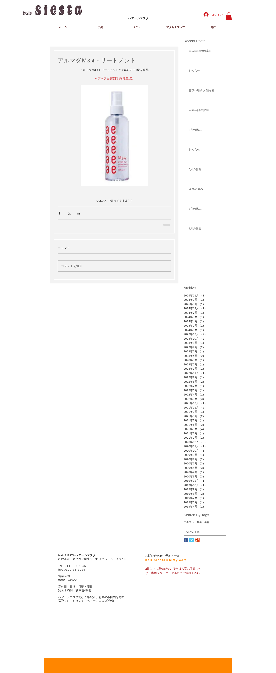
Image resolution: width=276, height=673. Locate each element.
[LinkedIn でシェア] (78, 213)
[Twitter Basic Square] (191, 540)
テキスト (189, 522)
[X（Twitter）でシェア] (69, 213)
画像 (207, 522)
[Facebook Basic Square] (186, 540)
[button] (228, 16)
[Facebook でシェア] (59, 213)
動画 (199, 522)
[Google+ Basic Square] (197, 540)
